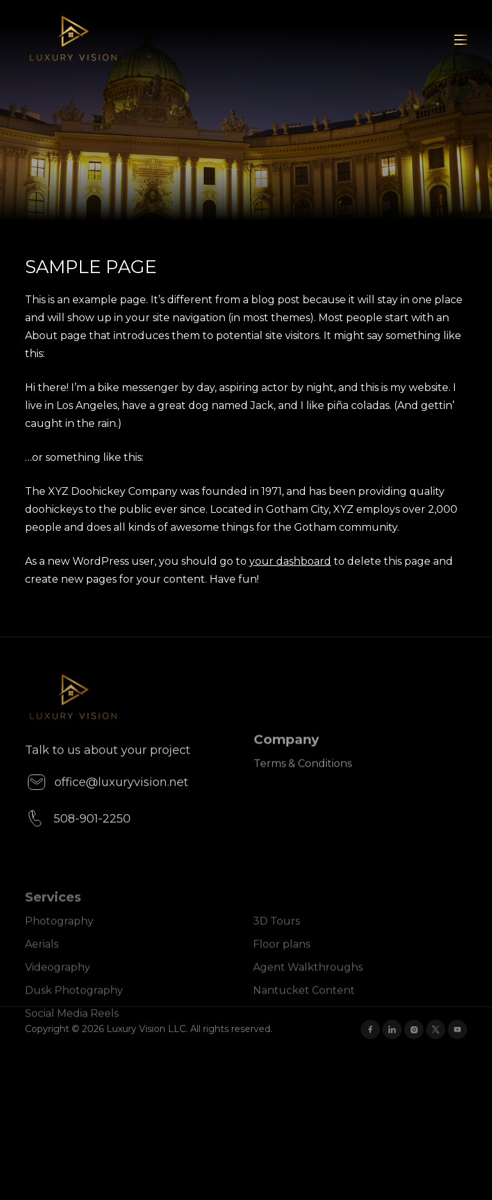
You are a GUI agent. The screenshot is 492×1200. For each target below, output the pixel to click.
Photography (59, 939)
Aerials (41, 962)
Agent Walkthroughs (308, 985)
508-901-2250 (78, 844)
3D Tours (276, 939)
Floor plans (281, 962)
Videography (57, 985)
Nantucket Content (304, 1009)
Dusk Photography (74, 1009)
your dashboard (290, 561)
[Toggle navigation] (460, 39)
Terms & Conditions (303, 787)
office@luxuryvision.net (106, 808)
